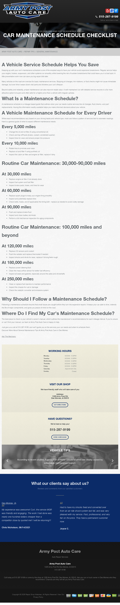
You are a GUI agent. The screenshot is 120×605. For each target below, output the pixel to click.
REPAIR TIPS (29, 51)
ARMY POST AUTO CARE (12, 51)
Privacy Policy (38, 597)
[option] (60, 457)
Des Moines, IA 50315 (75, 31)
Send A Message (60, 437)
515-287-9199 (108, 17)
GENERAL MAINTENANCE (47, 51)
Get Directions (60, 405)
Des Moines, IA (9, 503)
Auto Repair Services (60, 557)
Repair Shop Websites (34, 594)
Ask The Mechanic (9, 336)
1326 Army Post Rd (56, 31)
